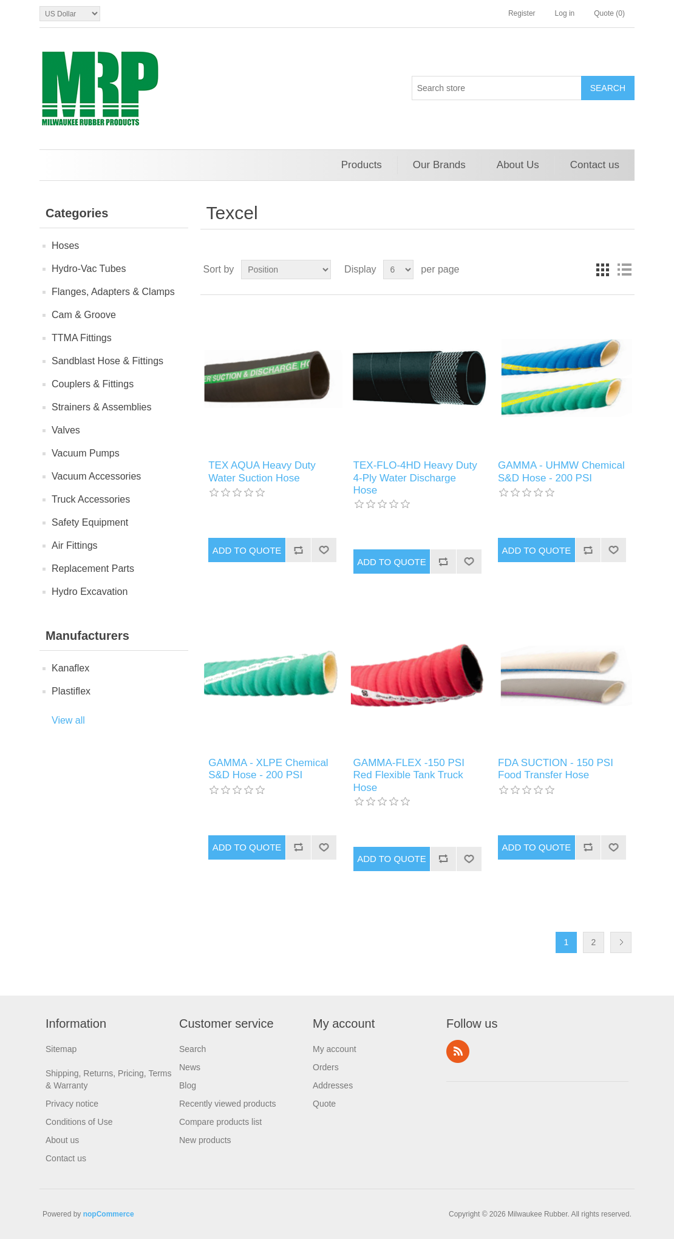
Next (620, 942)
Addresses (333, 1085)
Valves (66, 430)
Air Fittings (75, 545)
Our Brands (439, 165)
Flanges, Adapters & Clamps (113, 292)
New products (205, 1140)
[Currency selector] (69, 13)
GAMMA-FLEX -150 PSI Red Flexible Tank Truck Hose (409, 775)
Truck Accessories (91, 499)
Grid (602, 269)
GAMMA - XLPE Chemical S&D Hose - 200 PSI (268, 769)
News (189, 1067)
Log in (565, 13)
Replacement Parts (93, 568)
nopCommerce (108, 1214)
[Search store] (497, 88)
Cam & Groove (84, 315)
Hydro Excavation (90, 591)
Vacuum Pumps (86, 453)
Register (522, 13)
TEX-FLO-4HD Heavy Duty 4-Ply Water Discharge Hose (415, 478)
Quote (324, 1103)
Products (361, 165)
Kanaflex (70, 668)
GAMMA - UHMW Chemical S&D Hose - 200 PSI (561, 471)
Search (192, 1049)
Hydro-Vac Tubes (89, 268)
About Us (518, 165)
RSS (457, 1051)
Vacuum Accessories (96, 476)
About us (62, 1140)
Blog (187, 1085)
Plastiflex (71, 691)
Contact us (594, 165)
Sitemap (61, 1049)
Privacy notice (72, 1103)
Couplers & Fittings (93, 384)
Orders (326, 1067)
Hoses (65, 245)
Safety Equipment (90, 522)
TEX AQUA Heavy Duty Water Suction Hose (262, 471)
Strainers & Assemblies (102, 407)
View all (68, 720)
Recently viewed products (227, 1103)
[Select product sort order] (286, 269)
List (624, 269)
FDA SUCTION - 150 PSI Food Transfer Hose (555, 769)
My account (334, 1049)
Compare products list (220, 1122)
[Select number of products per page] (398, 269)
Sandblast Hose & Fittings (107, 361)
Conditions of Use (79, 1122)
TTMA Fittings (82, 338)
